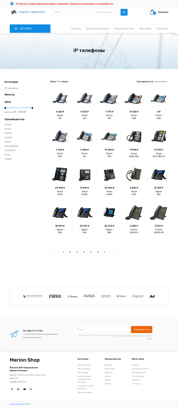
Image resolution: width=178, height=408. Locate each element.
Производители (124, 28)
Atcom (8, 124)
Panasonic (10, 150)
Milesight (109, 365)
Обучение (145, 28)
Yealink (8, 159)
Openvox (108, 372)
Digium (8, 133)
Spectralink (110, 369)
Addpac (108, 380)
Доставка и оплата (97, 28)
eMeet (107, 376)
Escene (8, 137)
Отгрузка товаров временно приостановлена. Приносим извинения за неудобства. (65, 3)
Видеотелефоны (85, 392)
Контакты (162, 28)
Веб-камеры (83, 372)
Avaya (8, 128)
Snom (8, 154)
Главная (76, 28)
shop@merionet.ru (18, 382)
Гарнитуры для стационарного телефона (84, 379)
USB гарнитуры (84, 365)
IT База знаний (138, 376)
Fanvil (8, 141)
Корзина (163, 12)
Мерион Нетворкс (17, 404)
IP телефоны (11, 88)
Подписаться (142, 329)
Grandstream (11, 146)
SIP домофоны (84, 369)
